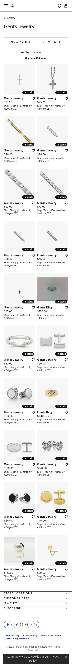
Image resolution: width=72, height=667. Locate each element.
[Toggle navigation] (6, 5)
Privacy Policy (30, 635)
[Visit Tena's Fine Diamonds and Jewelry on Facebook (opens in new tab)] (8, 624)
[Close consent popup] (66, 657)
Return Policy (12, 635)
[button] (12, 6)
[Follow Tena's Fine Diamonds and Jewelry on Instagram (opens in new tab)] (26, 624)
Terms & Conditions (51, 635)
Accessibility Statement (18, 638)
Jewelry (11, 18)
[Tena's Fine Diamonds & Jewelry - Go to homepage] (36, 6)
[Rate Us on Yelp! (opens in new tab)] (35, 624)
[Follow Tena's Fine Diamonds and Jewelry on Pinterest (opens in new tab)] (17, 624)
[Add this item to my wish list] (32, 98)
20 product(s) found (36, 58)
